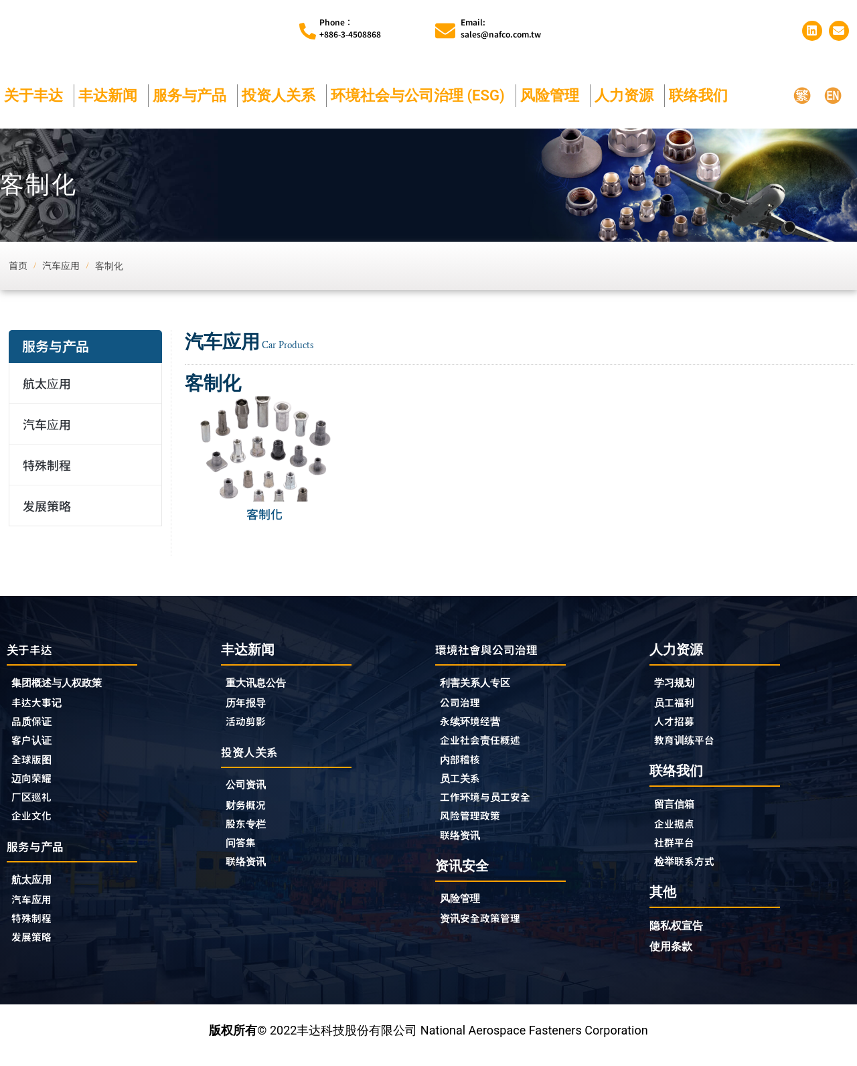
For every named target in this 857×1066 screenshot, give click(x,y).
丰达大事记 (41, 704)
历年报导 (250, 703)
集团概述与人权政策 (65, 684)
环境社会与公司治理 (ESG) (421, 95)
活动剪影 (250, 724)
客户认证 (35, 744)
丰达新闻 (111, 95)
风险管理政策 (476, 825)
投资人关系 (282, 95)
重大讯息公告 (262, 683)
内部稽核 (464, 764)
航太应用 (50, 383)
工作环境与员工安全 (494, 805)
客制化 (264, 514)
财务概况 (253, 810)
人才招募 (678, 724)
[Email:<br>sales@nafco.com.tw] (445, 31)
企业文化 (35, 825)
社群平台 (678, 849)
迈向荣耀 (35, 784)
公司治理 (467, 704)
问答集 (244, 850)
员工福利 (678, 703)
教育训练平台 (690, 744)
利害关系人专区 (482, 684)
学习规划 (678, 683)
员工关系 (464, 784)
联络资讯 (250, 870)
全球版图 (35, 764)
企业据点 (678, 829)
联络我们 (701, 95)
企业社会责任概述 (488, 744)
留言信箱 (678, 809)
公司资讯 (253, 790)
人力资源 (627, 95)
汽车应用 (50, 424)
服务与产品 (193, 95)
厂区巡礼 (35, 805)
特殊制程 (47, 464)
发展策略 (47, 505)
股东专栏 (253, 830)
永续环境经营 (476, 724)
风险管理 (553, 95)
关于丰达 (37, 95)
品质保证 (35, 724)
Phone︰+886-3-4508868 (350, 28)
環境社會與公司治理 (495, 649)
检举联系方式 (690, 870)
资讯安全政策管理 (488, 930)
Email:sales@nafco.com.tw (501, 28)
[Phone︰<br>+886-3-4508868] (307, 31)
